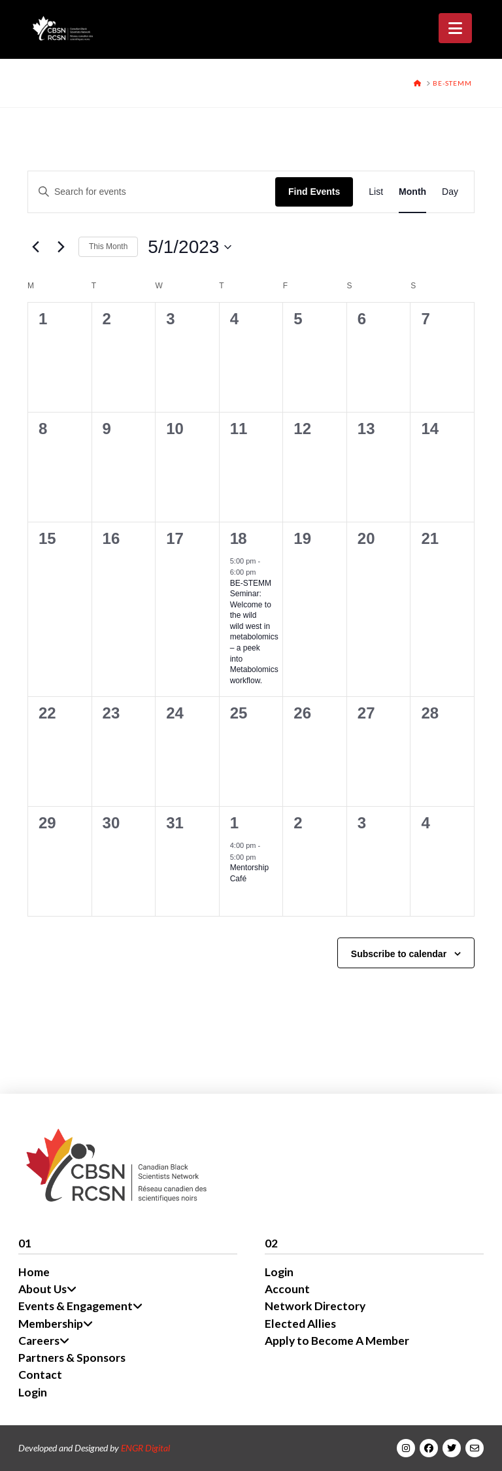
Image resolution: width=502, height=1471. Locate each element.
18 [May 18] (238, 538)
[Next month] (61, 247)
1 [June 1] (234, 823)
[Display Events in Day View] (450, 191)
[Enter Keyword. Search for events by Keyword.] (151, 191)
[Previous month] (35, 247)
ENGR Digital (145, 1447)
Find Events (314, 191)
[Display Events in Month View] (412, 191)
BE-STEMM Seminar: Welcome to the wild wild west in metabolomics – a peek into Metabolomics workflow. (254, 632)
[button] (455, 28)
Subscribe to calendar (398, 954)
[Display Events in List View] (376, 191)
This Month (108, 246)
